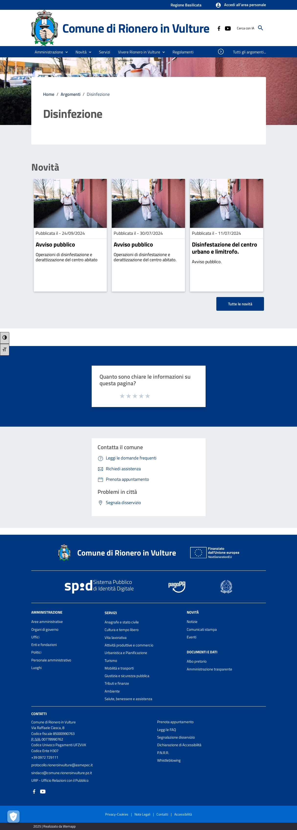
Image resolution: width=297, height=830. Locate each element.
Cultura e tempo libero (122, 629)
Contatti (39, 714)
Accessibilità (183, 814)
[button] (240, 5)
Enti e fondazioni (44, 644)
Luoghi (36, 667)
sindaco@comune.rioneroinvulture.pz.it (61, 773)
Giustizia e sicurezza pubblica (127, 676)
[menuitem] (183, 52)
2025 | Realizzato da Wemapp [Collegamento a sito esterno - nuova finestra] (54, 826)
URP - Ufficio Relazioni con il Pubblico (59, 780)
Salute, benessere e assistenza (128, 699)
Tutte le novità (240, 304)
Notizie (192, 621)
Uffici (35, 637)
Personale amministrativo (51, 660)
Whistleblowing (169, 760)
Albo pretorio (197, 661)
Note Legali (142, 814)
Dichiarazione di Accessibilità (179, 745)
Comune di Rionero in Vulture (135, 28)
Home (48, 94)
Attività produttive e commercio (129, 645)
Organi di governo (44, 629)
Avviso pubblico (55, 244)
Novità (45, 167)
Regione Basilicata (186, 5)
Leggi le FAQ (166, 729)
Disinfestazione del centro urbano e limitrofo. (224, 248)
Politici (36, 652)
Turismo (111, 660)
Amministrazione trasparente (209, 669)
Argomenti (70, 94)
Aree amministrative (47, 621)
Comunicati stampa (202, 629)
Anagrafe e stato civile (122, 622)
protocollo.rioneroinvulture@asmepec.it (62, 765)
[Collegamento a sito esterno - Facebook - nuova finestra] (219, 28)
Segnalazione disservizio (176, 737)
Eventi (191, 637)
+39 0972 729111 (44, 757)
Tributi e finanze (117, 683)
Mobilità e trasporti (119, 668)
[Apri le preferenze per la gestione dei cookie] (13, 816)
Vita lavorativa (116, 637)
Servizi (111, 613)
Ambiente (112, 691)
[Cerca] (260, 28)
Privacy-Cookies (116, 814)
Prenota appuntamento (175, 722)
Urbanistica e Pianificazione (126, 653)
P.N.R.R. (163, 753)
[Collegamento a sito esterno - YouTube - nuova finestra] (228, 28)
